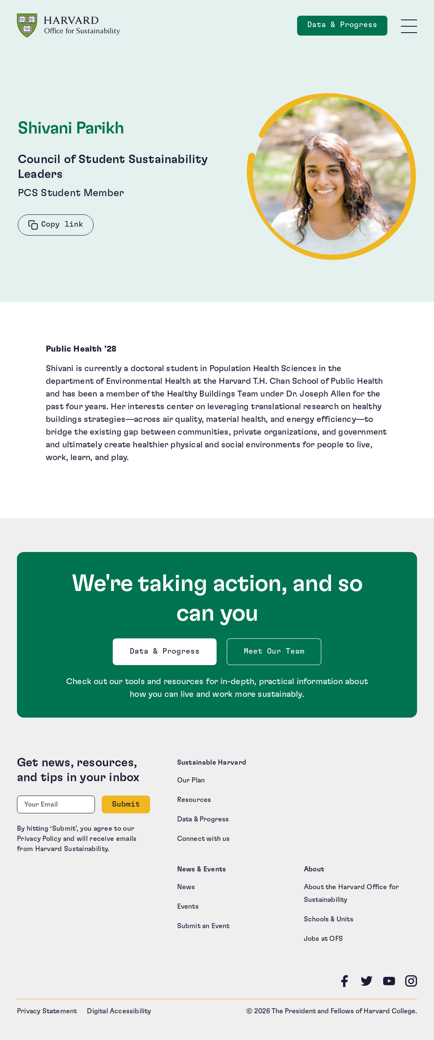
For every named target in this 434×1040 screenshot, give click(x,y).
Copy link (62, 224)
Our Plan (191, 780)
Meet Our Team (274, 651)
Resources (194, 799)
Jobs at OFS (323, 938)
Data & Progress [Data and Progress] (347, 27)
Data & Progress (166, 654)
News (186, 887)
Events (188, 906)
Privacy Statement (47, 1011)
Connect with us (203, 838)
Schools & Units (328, 919)
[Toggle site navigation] (409, 25)
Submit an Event (203, 926)
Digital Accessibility (119, 1011)
